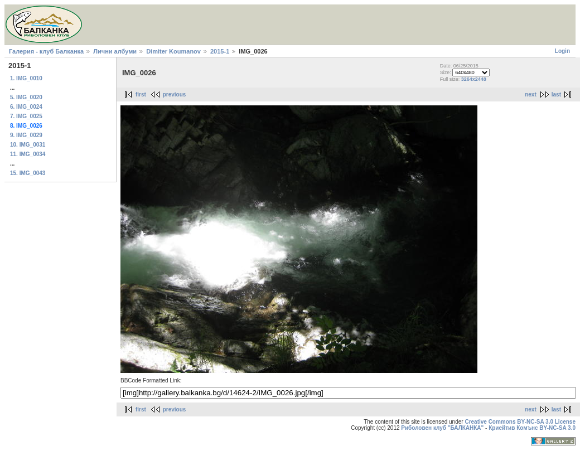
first (141, 94)
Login (562, 51)
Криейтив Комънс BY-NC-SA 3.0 (532, 428)
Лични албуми (115, 51)
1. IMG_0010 (26, 78)
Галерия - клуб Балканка (46, 51)
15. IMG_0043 (27, 173)
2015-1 (219, 51)
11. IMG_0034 (27, 154)
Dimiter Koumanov (173, 51)
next (530, 94)
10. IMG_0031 (27, 145)
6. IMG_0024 (26, 107)
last (556, 94)
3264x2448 (473, 79)
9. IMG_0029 (26, 135)
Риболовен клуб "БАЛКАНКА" (442, 428)
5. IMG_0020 (26, 97)
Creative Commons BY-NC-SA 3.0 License (520, 422)
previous (174, 94)
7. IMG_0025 (26, 116)
